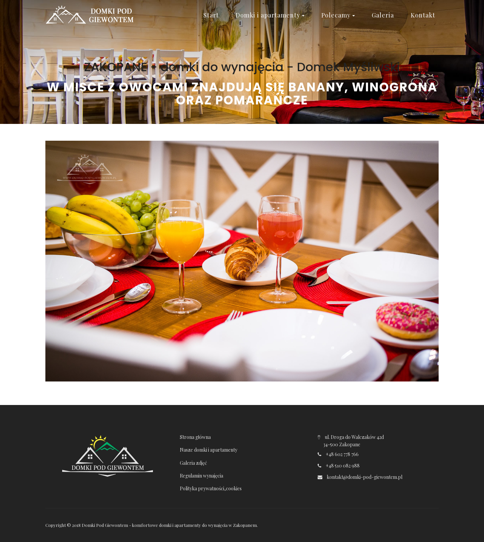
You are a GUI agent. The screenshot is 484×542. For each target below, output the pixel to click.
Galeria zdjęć (193, 463)
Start (211, 15)
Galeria (383, 15)
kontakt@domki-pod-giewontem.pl (364, 477)
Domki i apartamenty (270, 15)
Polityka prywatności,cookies (211, 488)
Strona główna (195, 437)
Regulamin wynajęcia (201, 475)
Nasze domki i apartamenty (208, 450)
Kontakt (423, 15)
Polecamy (338, 15)
